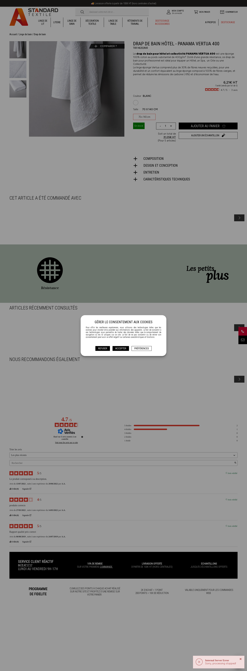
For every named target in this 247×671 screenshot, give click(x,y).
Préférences (141, 348)
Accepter (120, 348)
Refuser (102, 348)
